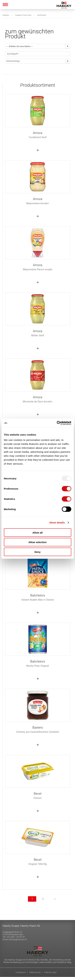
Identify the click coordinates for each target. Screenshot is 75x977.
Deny (37, 551)
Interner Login (50, 972)
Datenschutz (35, 972)
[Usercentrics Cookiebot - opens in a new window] (56, 423)
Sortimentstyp (13, 61)
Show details (57, 522)
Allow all (37, 532)
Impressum (21, 972)
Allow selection (37, 542)
